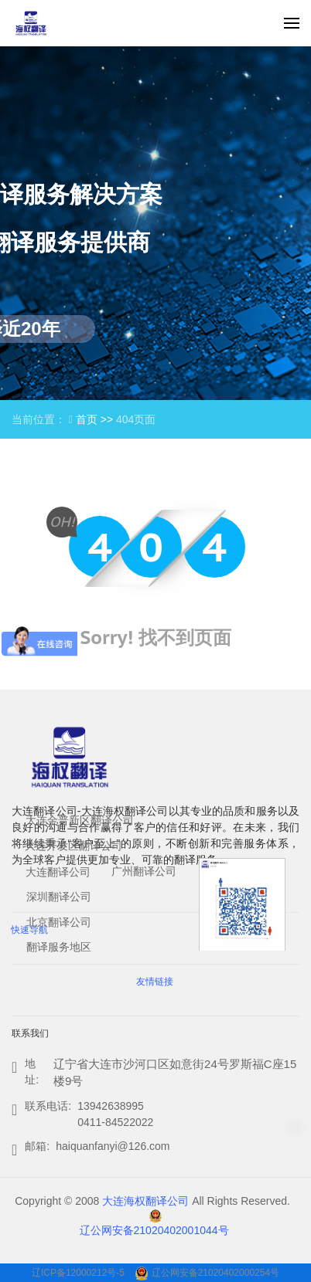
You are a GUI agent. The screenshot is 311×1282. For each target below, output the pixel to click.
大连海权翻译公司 (145, 1201)
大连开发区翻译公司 (73, 845)
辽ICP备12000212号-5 (79, 1272)
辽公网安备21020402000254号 (215, 1272)
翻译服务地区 (58, 947)
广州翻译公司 (143, 871)
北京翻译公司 (58, 922)
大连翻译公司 (58, 872)
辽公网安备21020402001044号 (154, 1230)
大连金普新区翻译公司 (80, 820)
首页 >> (96, 419)
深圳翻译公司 (58, 896)
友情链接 (154, 981)
